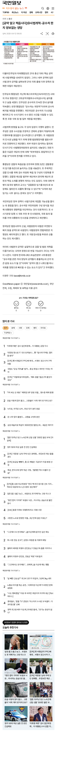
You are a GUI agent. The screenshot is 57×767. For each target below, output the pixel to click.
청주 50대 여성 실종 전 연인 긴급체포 (22, 447)
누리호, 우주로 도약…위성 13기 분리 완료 (23, 409)
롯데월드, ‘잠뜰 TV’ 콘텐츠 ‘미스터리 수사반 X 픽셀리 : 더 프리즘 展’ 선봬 (30, 603)
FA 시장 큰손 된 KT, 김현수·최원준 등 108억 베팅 (26, 540)
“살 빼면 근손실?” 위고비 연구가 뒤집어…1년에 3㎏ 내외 (29, 578)
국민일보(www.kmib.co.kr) (36, 284)
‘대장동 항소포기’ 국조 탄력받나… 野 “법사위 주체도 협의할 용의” (29, 354)
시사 (4, 19)
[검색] (42, 8)
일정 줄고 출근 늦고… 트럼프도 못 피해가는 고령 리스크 (29, 493)
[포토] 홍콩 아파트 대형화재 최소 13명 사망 (25, 510)
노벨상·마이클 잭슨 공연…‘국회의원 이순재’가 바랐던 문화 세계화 (30, 586)
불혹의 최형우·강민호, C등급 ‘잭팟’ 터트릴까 (25, 556)
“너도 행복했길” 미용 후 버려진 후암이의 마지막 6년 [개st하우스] (30, 595)
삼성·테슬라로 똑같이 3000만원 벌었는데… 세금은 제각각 (30, 425)
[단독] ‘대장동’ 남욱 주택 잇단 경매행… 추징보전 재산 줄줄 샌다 (30, 455)
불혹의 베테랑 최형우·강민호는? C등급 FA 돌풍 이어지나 (29, 548)
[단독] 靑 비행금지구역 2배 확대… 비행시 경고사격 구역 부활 (29, 362)
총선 (10, 19)
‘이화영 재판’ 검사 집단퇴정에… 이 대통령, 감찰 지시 (27, 346)
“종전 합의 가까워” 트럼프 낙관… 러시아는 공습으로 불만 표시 (29, 502)
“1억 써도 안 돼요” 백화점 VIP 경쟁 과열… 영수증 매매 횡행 (30, 392)
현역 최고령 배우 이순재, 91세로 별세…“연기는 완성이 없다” (30, 611)
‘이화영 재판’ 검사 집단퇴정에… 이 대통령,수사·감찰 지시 (40, 725)
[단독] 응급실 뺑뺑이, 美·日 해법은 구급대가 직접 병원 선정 (30, 463)
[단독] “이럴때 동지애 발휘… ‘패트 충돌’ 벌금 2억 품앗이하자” (30, 378)
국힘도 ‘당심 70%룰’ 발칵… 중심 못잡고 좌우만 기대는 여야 (30, 370)
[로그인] (47, 8)
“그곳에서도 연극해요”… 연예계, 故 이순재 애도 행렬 (28, 564)
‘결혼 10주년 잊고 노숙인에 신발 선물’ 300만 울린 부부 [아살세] (30, 439)
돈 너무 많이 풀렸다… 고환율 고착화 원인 (24, 417)
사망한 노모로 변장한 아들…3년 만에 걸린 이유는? (27, 518)
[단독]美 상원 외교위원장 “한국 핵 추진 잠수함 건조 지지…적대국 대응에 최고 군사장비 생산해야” (30, 485)
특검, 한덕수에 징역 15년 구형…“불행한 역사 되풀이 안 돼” (29, 471)
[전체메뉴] (52, 8)
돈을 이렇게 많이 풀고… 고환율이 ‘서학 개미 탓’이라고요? (29, 400)
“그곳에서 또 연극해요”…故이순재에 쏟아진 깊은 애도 (28, 532)
